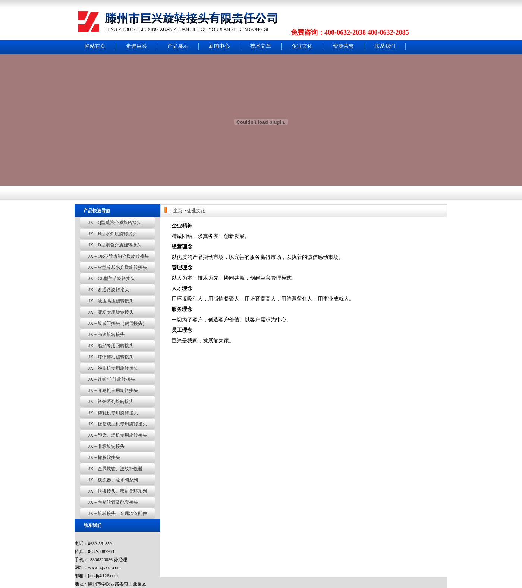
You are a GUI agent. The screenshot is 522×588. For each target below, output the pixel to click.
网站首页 (95, 46)
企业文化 (302, 46)
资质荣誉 (343, 46)
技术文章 (260, 46)
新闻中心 (219, 46)
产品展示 (177, 46)
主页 (177, 210)
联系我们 (384, 46)
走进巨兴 (136, 46)
